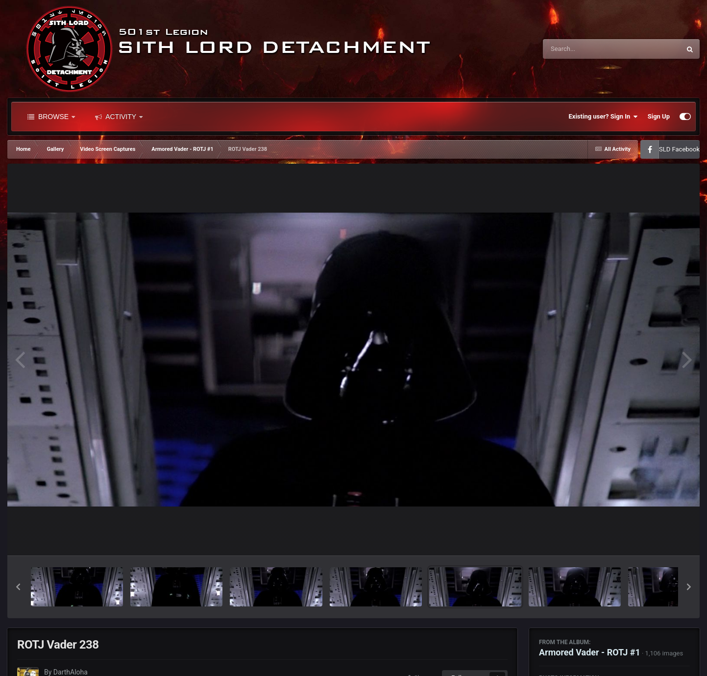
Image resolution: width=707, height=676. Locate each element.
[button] (18, 587)
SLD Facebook (679, 149)
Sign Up (659, 116)
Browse (51, 116)
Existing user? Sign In (603, 116)
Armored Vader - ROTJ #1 (589, 652)
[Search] (587, 49)
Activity (118, 116)
